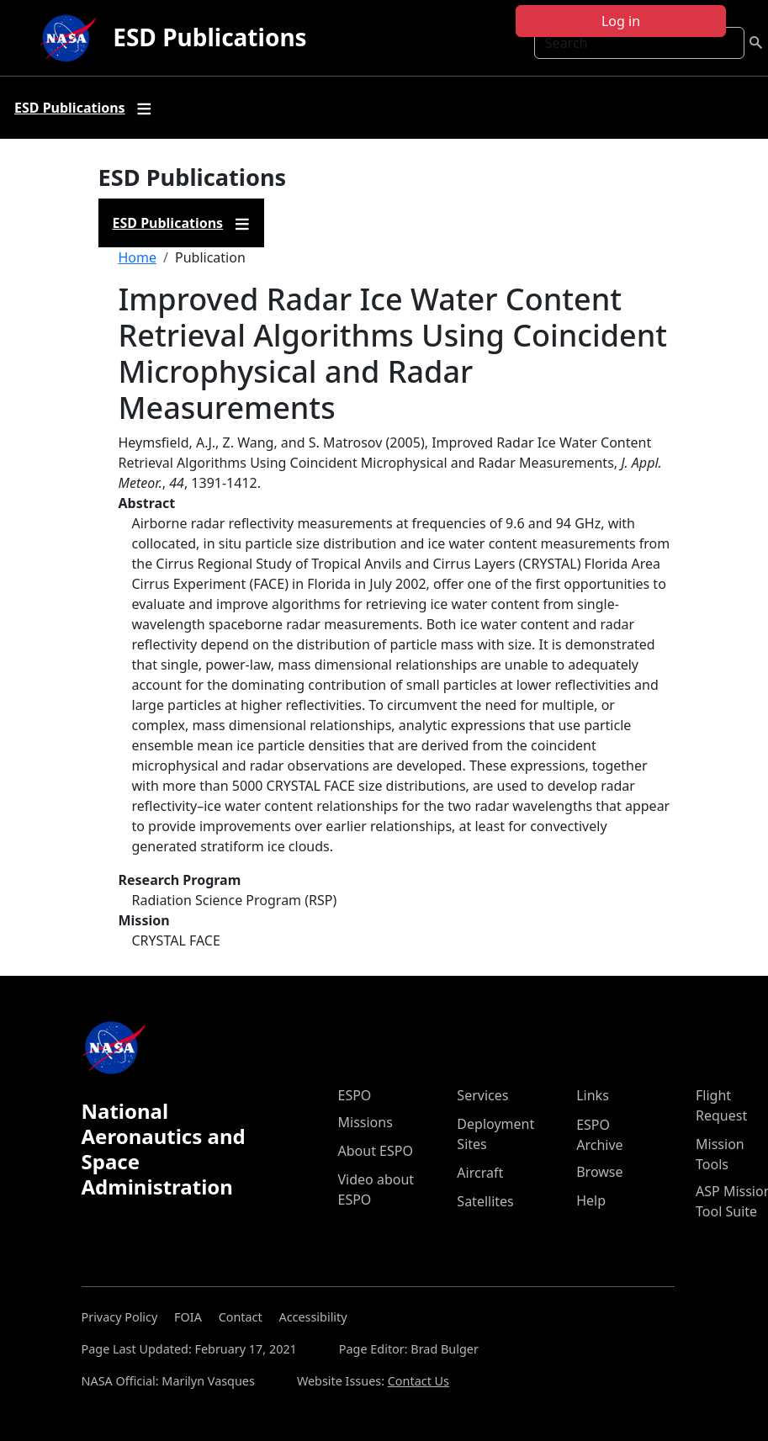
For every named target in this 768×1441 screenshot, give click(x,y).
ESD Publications (209, 37)
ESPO (355, 1095)
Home (138, 257)
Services (482, 1095)
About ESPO (375, 1151)
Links (592, 1095)
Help (591, 1200)
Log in (620, 21)
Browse (599, 1172)
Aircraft (480, 1172)
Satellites (485, 1201)
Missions (365, 1122)
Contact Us (418, 1381)
